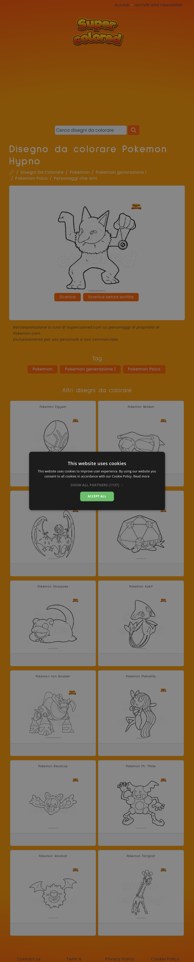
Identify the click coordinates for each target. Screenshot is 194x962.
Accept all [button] (97, 496)
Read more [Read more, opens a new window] (141, 476)
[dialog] (97, 481)
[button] (97, 485)
